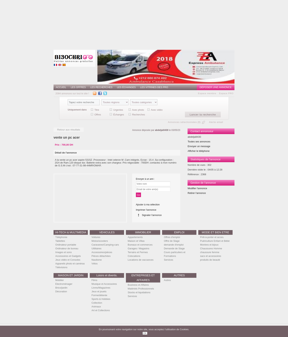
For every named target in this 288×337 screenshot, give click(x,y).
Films (94, 280)
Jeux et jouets (99, 291)
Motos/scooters (100, 241)
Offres (97, 114)
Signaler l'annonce (152, 215)
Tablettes (60, 241)
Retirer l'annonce (197, 193)
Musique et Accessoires (104, 283)
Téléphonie (61, 237)
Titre (96, 109)
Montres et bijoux (209, 244)
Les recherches (101, 87)
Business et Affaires (138, 284)
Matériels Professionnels (141, 288)
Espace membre (207, 93)
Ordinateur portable (65, 244)
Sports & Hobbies (101, 299)
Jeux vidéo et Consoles (67, 259)
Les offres (78, 87)
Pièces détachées (101, 256)
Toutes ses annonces (199, 141)
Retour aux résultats (68, 129)
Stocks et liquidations (139, 292)
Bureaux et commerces (140, 244)
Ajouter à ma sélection (148, 204)
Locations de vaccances (141, 259)
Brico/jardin (61, 287)
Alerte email (216, 122)
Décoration (61, 291)
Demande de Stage (174, 248)
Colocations (134, 256)
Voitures (96, 237)
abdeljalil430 (161, 130)
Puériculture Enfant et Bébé (215, 241)
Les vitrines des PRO (154, 87)
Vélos (95, 263)
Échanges (118, 114)
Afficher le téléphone (198, 151)
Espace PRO (226, 93)
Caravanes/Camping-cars (105, 244)
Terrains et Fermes (138, 252)
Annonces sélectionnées (182, 122)
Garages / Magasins (138, 248)
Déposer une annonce (216, 87)
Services (168, 259)
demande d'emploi (174, 244)
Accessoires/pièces (102, 252)
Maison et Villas (136, 241)
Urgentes (118, 109)
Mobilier (59, 280)
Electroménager (63, 283)
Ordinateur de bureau (66, 248)
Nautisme (97, 259)
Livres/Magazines (101, 287)
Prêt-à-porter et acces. (212, 237)
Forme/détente (99, 295)
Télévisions (61, 267)
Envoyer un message (199, 146)
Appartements (135, 237)
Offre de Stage (172, 241)
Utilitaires (97, 248)
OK (145, 333)
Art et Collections (101, 310)
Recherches (138, 114)
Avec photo (138, 109)
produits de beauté (210, 259)
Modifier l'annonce (197, 188)
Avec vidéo (156, 109)
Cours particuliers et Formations (174, 254)
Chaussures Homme (211, 248)
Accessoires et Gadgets (68, 256)
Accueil (61, 87)
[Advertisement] (149, 23)
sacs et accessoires (210, 256)
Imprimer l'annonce (146, 209)
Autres (167, 280)
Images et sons (63, 252)
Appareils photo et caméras (70, 263)
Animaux (96, 306)
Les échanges (126, 87)
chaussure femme (209, 252)
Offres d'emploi (172, 237)
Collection (97, 302)
